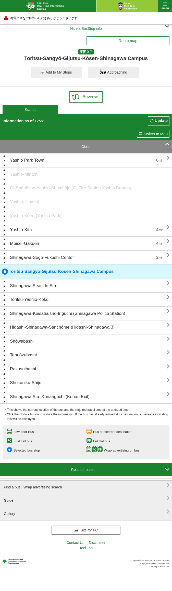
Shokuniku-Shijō (25, 382)
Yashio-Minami (24, 174)
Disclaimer (97, 543)
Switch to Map (156, 134)
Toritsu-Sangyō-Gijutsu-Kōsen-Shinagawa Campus (58, 272)
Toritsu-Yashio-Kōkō (29, 299)
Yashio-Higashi (24, 202)
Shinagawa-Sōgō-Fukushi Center (42, 257)
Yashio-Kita (21, 229)
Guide (86, 498)
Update (161, 120)
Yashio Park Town (27, 160)
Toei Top (86, 548)
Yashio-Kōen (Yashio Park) (36, 215)
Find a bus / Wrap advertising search (86, 485)
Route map (128, 40)
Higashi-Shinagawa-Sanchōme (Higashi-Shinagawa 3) (62, 327)
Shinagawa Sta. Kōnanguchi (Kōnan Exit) (50, 396)
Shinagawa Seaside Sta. (33, 285)
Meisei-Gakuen (24, 243)
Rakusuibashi (23, 369)
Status (30, 109)
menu (165, 6)
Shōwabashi (22, 341)
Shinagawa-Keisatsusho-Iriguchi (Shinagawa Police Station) (67, 313)
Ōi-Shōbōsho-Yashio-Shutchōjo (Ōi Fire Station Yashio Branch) (70, 188)
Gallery (86, 511)
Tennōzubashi (23, 355)
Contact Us (75, 543)
